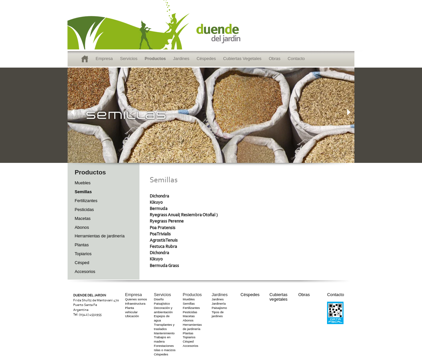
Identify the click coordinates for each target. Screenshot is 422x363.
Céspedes (206, 58)
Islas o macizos (165, 350)
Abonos (82, 227)
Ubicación (132, 316)
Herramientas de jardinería (100, 235)
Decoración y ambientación (163, 310)
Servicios (128, 58)
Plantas (82, 244)
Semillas (83, 191)
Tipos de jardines (218, 314)
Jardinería (219, 303)
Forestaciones (164, 346)
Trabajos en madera (162, 339)
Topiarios (83, 253)
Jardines (181, 58)
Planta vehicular (131, 310)
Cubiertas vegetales (278, 297)
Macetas (82, 218)
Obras (274, 58)
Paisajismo (219, 308)
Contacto (296, 58)
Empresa (104, 58)
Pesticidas (84, 209)
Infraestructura (135, 303)
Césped (82, 262)
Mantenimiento (164, 333)
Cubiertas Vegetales (242, 58)
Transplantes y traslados (164, 327)
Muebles (82, 182)
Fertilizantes (86, 200)
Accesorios (85, 271)
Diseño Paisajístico (162, 301)
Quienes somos (136, 299)
